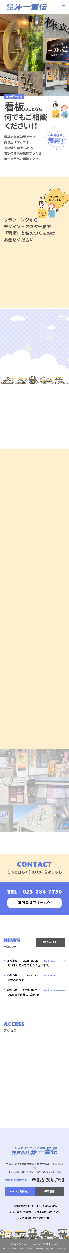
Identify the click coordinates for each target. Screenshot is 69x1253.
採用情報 (49, 1191)
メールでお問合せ (19, 1191)
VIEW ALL (51, 942)
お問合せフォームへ (34, 902)
